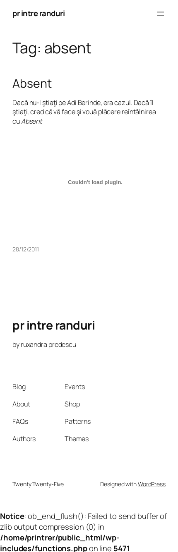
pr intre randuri (38, 13)
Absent (31, 83)
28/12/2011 (25, 249)
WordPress (152, 484)
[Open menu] (161, 14)
